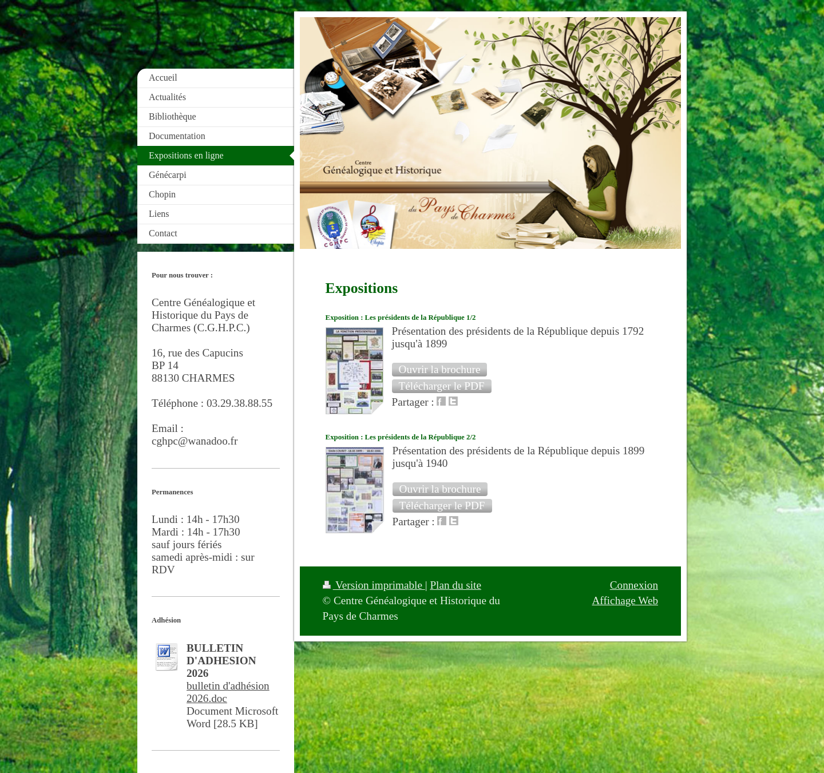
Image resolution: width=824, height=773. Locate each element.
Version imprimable (374, 585)
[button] (440, 369)
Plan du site (455, 585)
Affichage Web (625, 600)
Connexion (634, 585)
